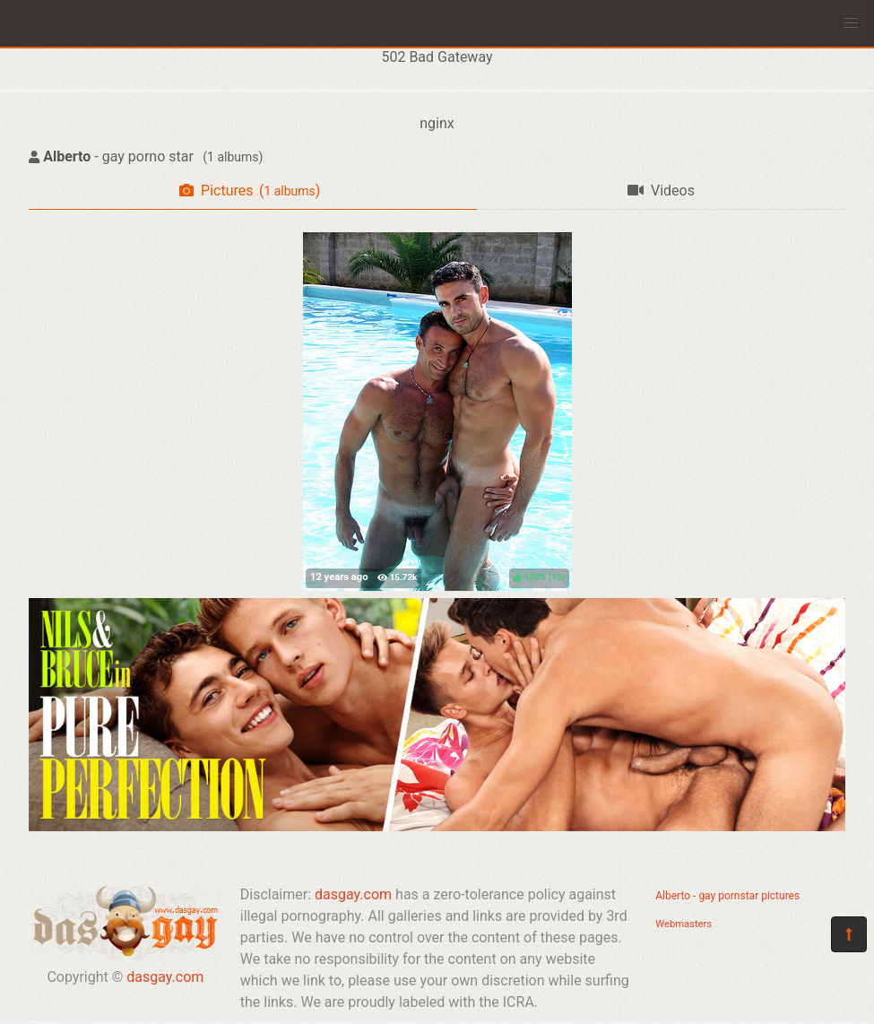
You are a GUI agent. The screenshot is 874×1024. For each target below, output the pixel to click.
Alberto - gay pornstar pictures (727, 895)
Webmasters (683, 924)
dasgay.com (164, 976)
